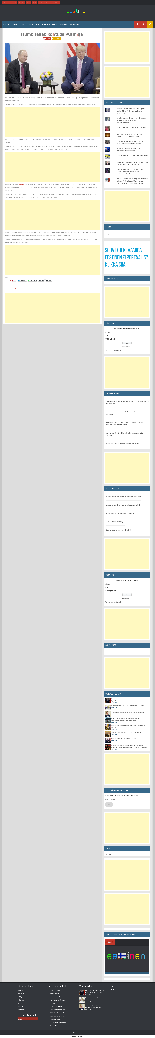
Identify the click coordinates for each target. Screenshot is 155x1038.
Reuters (22, 184)
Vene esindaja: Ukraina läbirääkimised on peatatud (127, 712)
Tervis (21, 1003)
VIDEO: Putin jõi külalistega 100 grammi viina (126, 732)
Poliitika (12, 289)
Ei (107, 336)
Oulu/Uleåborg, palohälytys (115, 522)
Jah (108, 332)
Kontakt (63, 24)
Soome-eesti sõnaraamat (58, 1022)
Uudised (15, 24)
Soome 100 (23, 1010)
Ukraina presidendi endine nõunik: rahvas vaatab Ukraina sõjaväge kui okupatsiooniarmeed (131, 120)
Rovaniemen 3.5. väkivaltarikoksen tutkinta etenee (123, 444)
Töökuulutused (55, 990)
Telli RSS (112, 990)
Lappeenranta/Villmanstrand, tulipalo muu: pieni (123, 505)
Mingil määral (112, 339)
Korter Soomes (55, 993)
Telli (109, 804)
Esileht (6, 24)
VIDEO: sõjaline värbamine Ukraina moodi (131, 127)
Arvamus (110, 651)
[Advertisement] (52, 122)
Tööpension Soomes (56, 1006)
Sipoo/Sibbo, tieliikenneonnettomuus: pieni (121, 513)
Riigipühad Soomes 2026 (58, 1013)
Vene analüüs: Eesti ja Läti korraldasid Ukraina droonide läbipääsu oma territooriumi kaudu (130, 171)
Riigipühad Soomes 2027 (58, 1010)
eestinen (57, 39)
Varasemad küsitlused (113, 350)
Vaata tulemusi (127, 346)
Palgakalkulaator (49, 24)
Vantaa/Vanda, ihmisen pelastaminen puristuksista (123, 496)
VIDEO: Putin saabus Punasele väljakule (124, 739)
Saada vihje (74, 24)
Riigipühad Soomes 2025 (58, 1016)
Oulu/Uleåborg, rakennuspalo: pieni (118, 530)
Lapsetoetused (55, 997)
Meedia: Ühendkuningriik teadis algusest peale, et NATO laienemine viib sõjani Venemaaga (131, 111)
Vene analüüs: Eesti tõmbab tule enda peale (132, 155)
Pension (52, 1003)
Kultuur (21, 1000)
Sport (21, 1006)
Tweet (8, 280)
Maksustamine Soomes (57, 1000)
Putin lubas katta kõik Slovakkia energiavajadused (127, 705)
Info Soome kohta (29, 24)
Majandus (22, 997)
